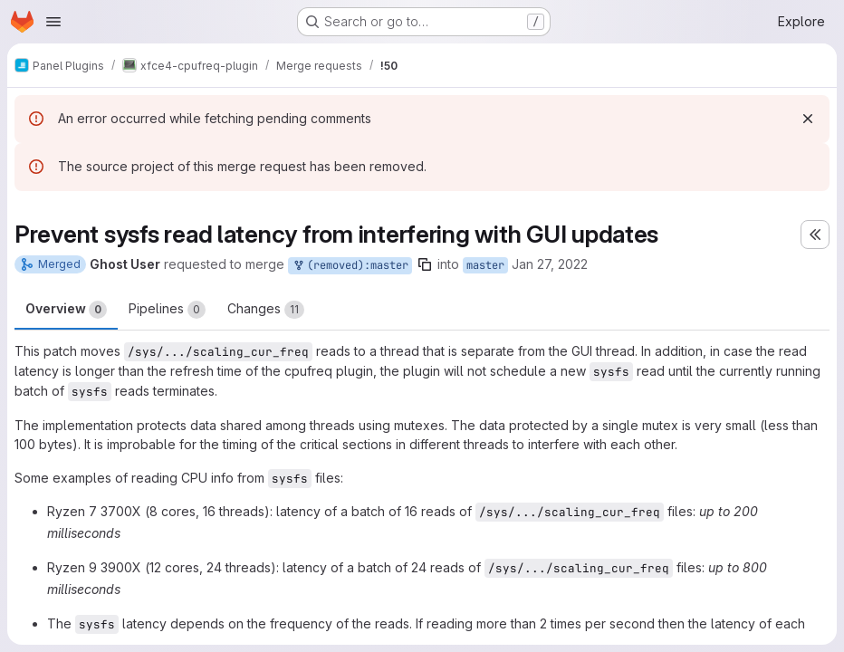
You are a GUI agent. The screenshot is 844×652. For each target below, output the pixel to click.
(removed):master (350, 265)
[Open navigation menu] (53, 21)
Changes (265, 310)
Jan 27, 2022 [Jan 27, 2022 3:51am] (550, 264)
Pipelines (167, 310)
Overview (66, 310)
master (485, 265)
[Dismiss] (808, 118)
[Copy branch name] (425, 264)
